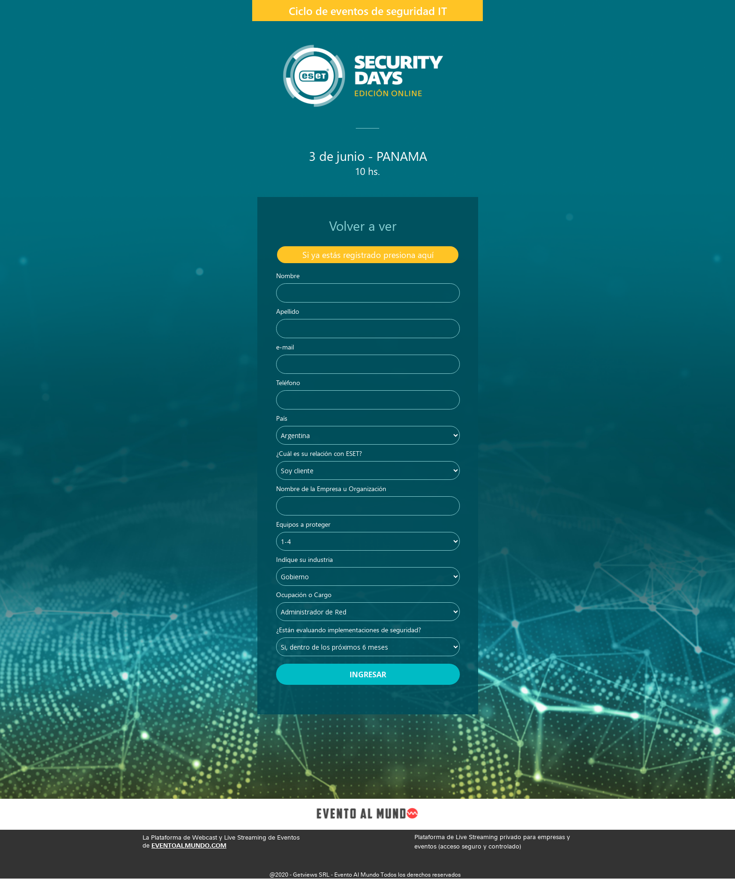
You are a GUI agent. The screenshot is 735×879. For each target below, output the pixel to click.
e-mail (285, 347)
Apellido (287, 312)
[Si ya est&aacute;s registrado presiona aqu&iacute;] (367, 254)
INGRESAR (368, 674)
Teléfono (288, 383)
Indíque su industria (304, 560)
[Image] (367, 814)
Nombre (288, 276)
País (281, 419)
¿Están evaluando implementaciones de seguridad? (348, 630)
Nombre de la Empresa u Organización (331, 489)
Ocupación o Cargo (303, 595)
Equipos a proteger (303, 525)
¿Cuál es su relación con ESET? (319, 454)
